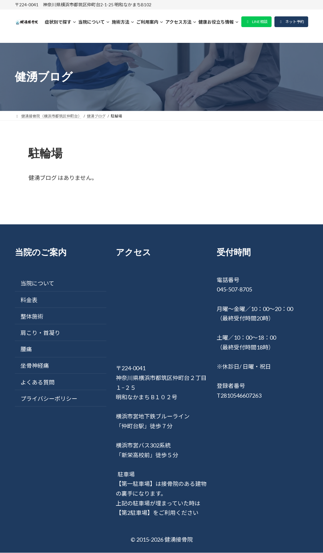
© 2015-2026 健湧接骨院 (162, 539)
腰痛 (26, 349)
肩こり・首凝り (40, 332)
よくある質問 (38, 382)
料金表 (29, 300)
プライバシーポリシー (49, 398)
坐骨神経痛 (35, 365)
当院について (37, 283)
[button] (256, 21)
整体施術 (32, 316)
